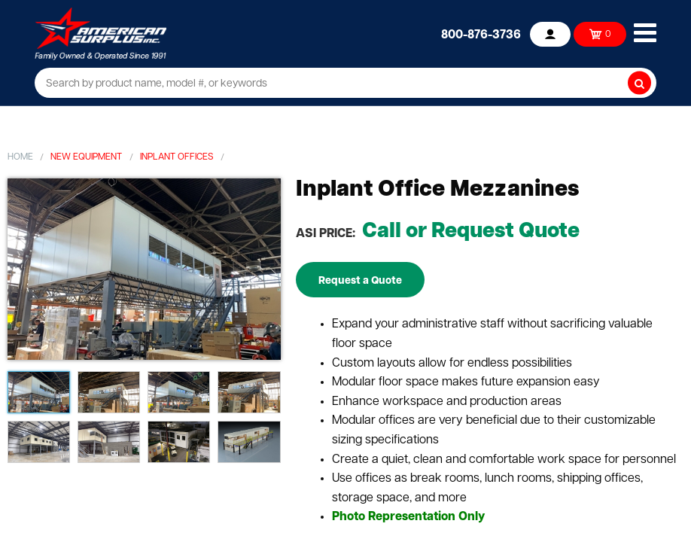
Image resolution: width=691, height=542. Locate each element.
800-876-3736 (481, 35)
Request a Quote (360, 281)
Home (20, 157)
